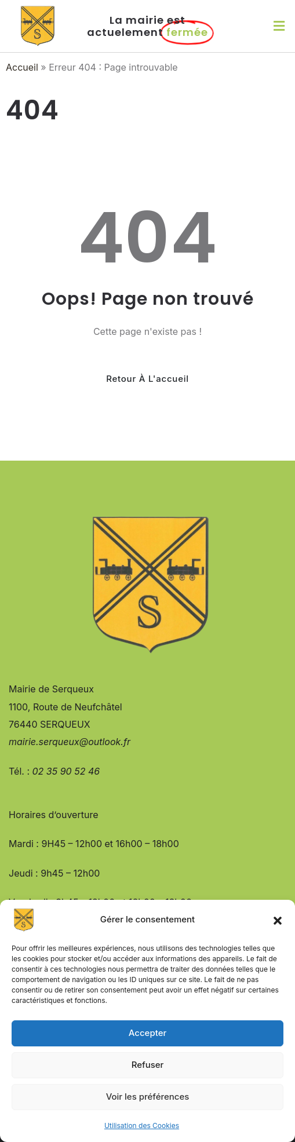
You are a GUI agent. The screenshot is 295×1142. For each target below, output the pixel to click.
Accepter (148, 1032)
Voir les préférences (148, 1096)
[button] (277, 920)
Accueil (22, 67)
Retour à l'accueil (147, 378)
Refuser (148, 1064)
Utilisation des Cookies (141, 1125)
